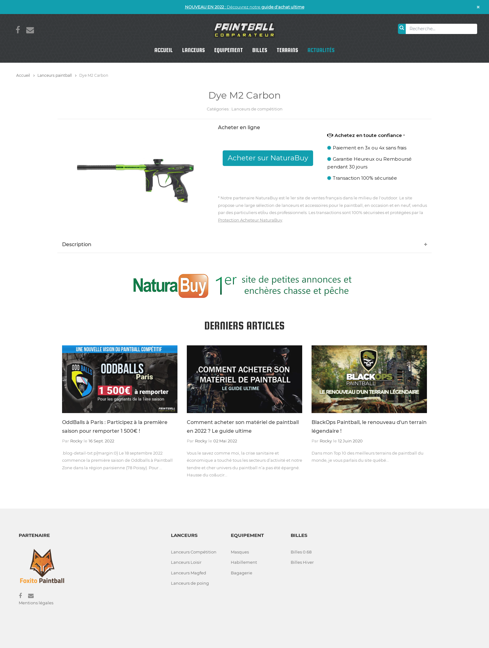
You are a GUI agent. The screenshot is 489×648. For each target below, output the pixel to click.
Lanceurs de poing (190, 583)
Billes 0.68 (301, 551)
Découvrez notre (244, 6)
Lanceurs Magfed (188, 572)
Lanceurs (193, 50)
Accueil (163, 50)
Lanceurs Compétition (193, 551)
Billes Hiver (302, 562)
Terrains (287, 50)
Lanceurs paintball (56, 75)
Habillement (244, 562)
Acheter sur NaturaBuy (268, 157)
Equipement (228, 50)
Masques (240, 551)
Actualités (321, 50)
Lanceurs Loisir (186, 562)
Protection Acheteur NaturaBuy (250, 219)
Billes (259, 50)
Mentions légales (36, 602)
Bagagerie (241, 572)
